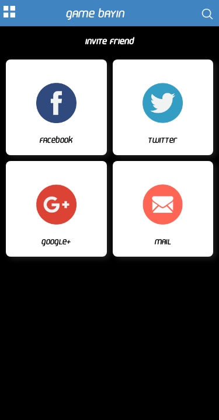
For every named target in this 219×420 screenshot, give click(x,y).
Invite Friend (109, 41)
